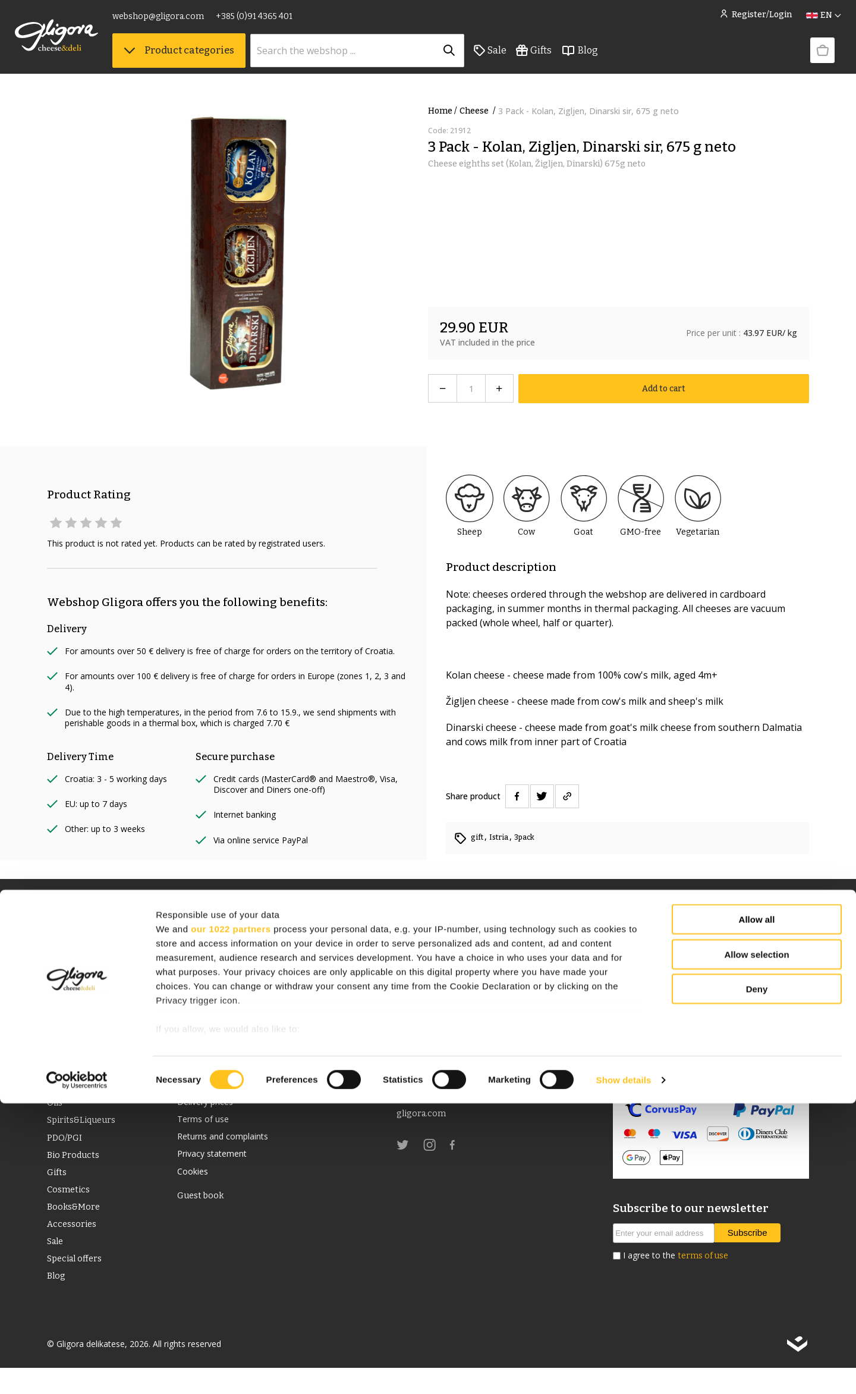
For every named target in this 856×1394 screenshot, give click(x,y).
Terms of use (207, 1125)
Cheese (479, 111)
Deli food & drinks (86, 1072)
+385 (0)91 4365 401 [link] (286, 22)
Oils (56, 1110)
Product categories (211, 59)
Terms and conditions (225, 1087)
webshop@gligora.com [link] (190, 22)
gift (479, 837)
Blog (611, 60)
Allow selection (756, 1245)
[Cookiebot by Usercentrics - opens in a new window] (77, 1371)
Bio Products (75, 1167)
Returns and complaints (230, 1144)
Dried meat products (93, 1053)
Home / (442, 111)
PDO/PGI (65, 1148)
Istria (503, 837)
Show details (624, 1370)
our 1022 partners (230, 1219)
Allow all (757, 1210)
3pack (531, 837)
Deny (757, 1280)
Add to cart (663, 388)
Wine (58, 1091)
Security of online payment (672, 1079)
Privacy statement (217, 1163)
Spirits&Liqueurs (84, 1129)
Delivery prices (210, 1106)
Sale (522, 60)
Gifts (566, 60)
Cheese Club (204, 1067)
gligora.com (422, 1117)
